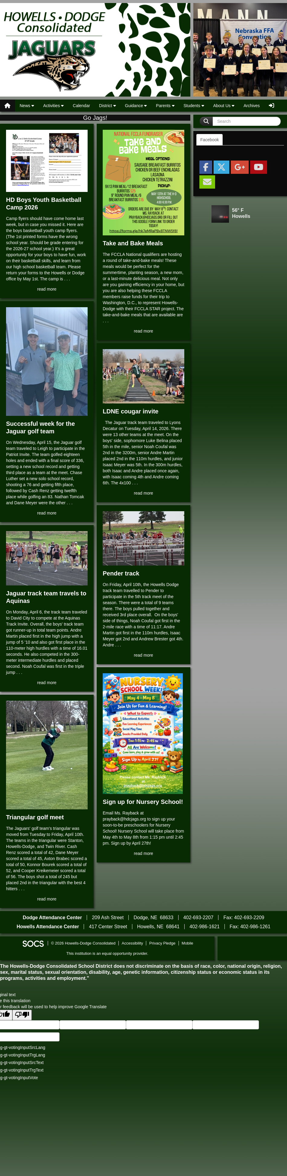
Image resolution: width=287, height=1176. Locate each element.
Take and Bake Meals (133, 243)
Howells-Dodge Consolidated (95, 50)
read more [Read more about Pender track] (143, 655)
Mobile (187, 943)
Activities (53, 105)
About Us (223, 105)
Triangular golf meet (35, 817)
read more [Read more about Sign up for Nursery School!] (143, 853)
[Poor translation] (22, 1015)
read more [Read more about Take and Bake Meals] (143, 331)
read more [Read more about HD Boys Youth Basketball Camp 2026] (46, 289)
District (107, 105)
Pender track (121, 573)
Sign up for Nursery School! (143, 801)
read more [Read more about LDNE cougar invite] (143, 493)
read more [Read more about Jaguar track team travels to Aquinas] (46, 682)
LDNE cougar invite (130, 411)
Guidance (136, 105)
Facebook (209, 139)
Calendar (81, 105)
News (27, 105)
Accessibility (132, 943)
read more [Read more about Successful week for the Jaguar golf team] (46, 513)
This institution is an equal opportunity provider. (107, 953)
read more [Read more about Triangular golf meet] (46, 899)
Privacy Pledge (162, 943)
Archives (251, 105)
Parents (165, 105)
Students (194, 105)
